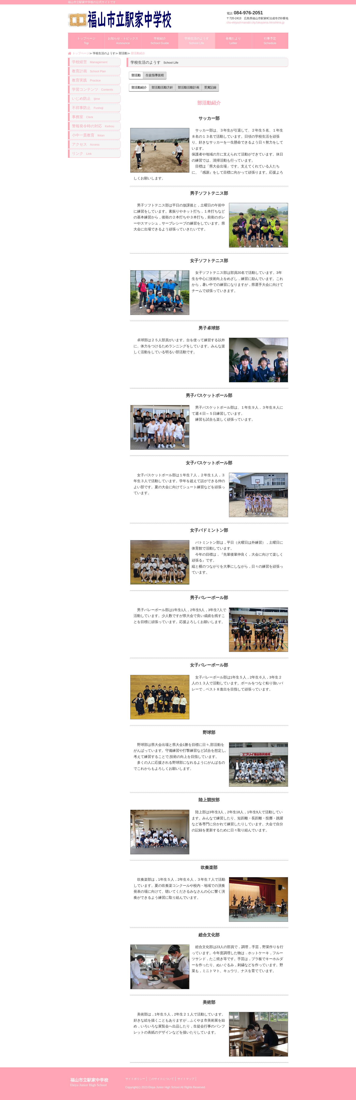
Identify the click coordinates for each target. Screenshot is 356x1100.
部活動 (136, 75)
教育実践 (86, 80)
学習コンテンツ (92, 89)
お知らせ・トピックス (123, 41)
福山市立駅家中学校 (89, 1082)
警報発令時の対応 (93, 126)
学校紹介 (159, 41)
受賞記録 (210, 87)
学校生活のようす (196, 41)
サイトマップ (185, 1079)
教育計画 (89, 71)
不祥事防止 (87, 108)
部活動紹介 (138, 53)
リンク (82, 153)
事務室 (82, 117)
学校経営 (90, 62)
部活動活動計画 (188, 87)
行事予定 (270, 41)
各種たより (233, 41)
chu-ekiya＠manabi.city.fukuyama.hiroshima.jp (256, 22)
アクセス (86, 144)
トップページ (86, 41)
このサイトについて (161, 1079)
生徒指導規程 (155, 75)
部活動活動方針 (162, 87)
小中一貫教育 (88, 135)
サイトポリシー (135, 1079)
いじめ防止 (86, 99)
